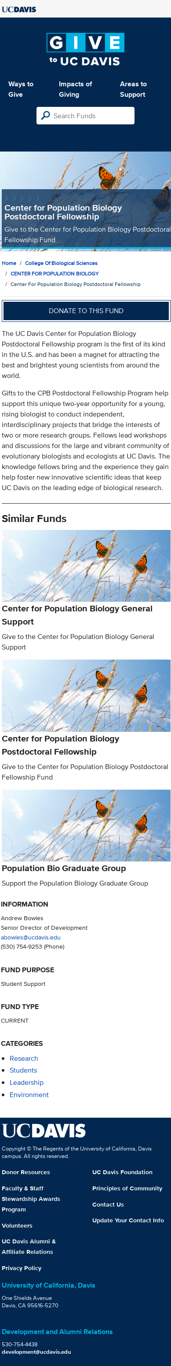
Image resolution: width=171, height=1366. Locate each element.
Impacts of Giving (75, 89)
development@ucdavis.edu (36, 1352)
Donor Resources (26, 1172)
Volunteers (17, 1225)
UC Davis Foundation (122, 1172)
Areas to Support (133, 89)
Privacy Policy (21, 1268)
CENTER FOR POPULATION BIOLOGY (55, 273)
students (23, 1070)
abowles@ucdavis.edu (31, 937)
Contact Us (108, 1204)
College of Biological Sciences (61, 263)
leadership (27, 1082)
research (24, 1058)
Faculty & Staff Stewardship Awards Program (31, 1199)
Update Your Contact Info (128, 1220)
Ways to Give (20, 89)
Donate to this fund (86, 311)
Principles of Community (127, 1188)
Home (9, 263)
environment (29, 1095)
